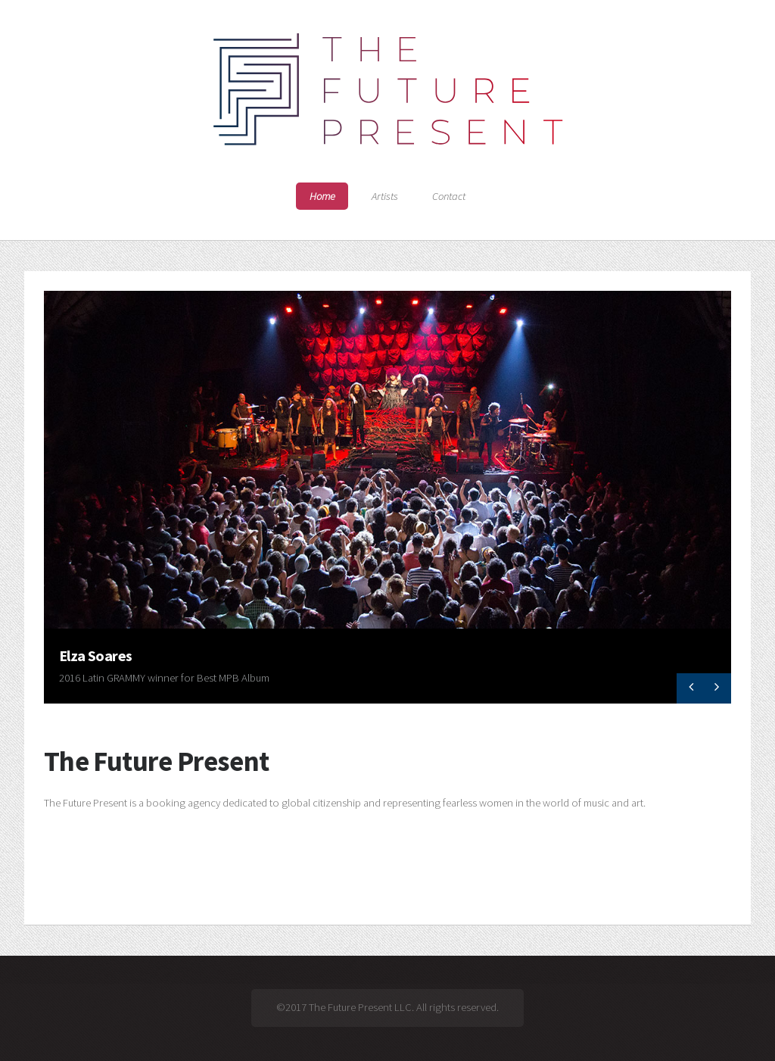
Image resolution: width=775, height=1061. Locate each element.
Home (322, 196)
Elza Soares (95, 655)
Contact (448, 196)
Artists (385, 196)
